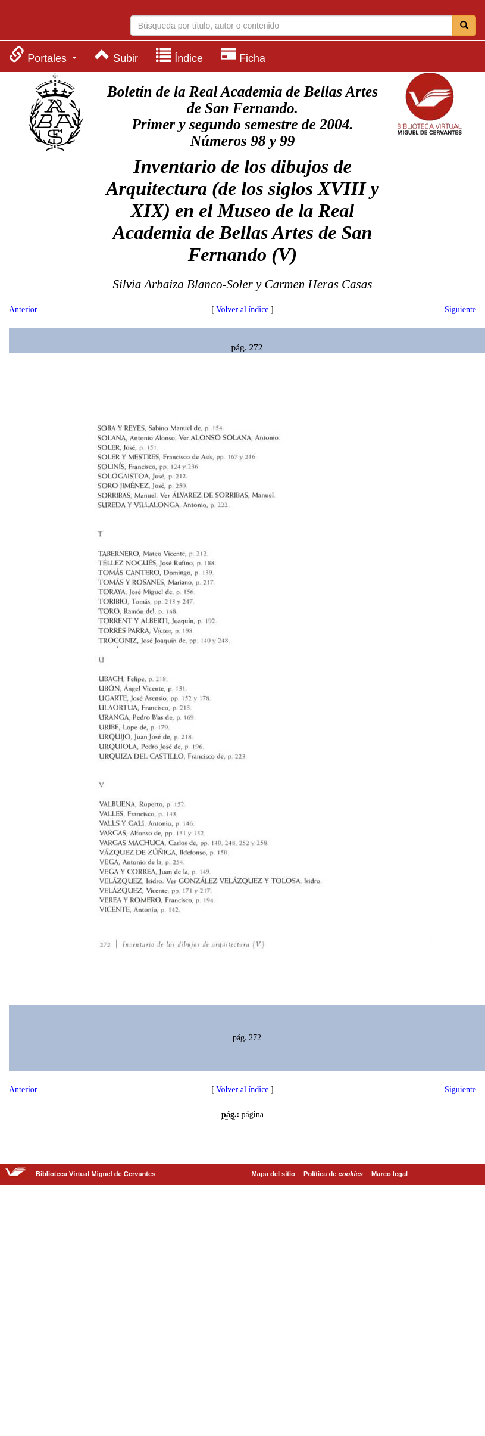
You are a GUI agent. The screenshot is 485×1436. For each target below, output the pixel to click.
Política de (333, 1173)
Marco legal (389, 1173)
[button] (43, 55)
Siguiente (460, 309)
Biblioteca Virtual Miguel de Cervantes (56, 21)
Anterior (23, 309)
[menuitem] (43, 55)
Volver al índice (242, 309)
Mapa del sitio (273, 1173)
